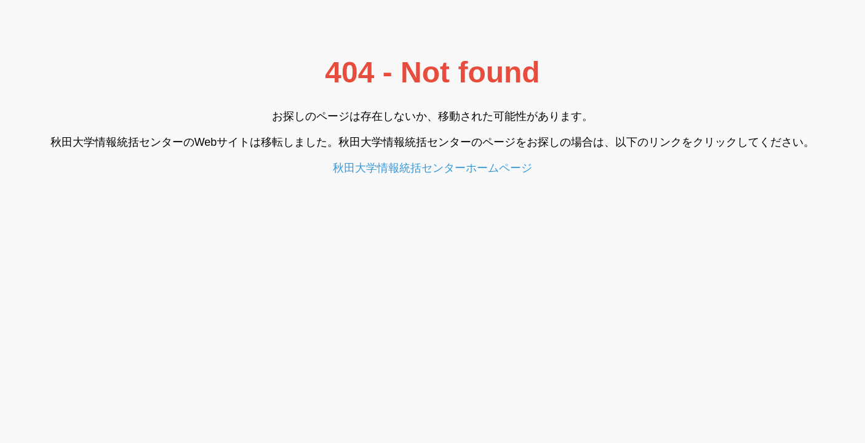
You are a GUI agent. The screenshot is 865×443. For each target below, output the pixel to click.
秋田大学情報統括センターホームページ (432, 168)
